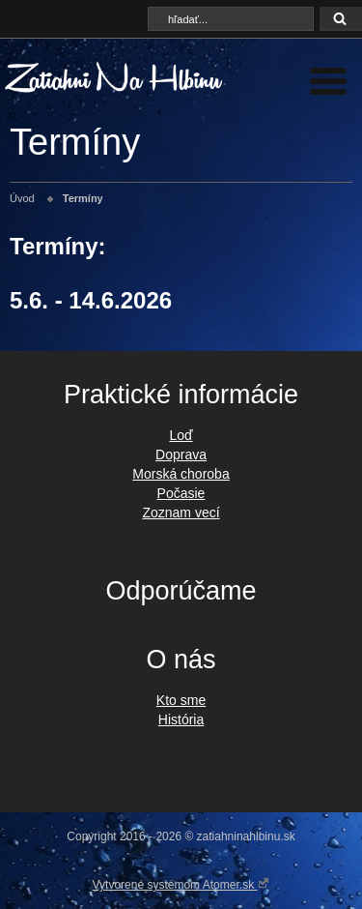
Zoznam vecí (180, 512)
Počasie (181, 493)
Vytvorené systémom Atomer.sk (181, 884)
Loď (180, 435)
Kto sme (181, 700)
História (181, 719)
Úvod (22, 198)
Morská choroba (180, 474)
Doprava (181, 454)
